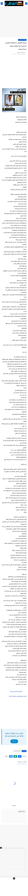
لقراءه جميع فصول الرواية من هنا (18, 696)
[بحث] (2, 3)
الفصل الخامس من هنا (16, 691)
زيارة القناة (14, 741)
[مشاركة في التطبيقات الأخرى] (6, 756)
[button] (20, 756)
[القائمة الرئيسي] (26, 3)
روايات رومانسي (22, 39)
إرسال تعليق (22, 811)
